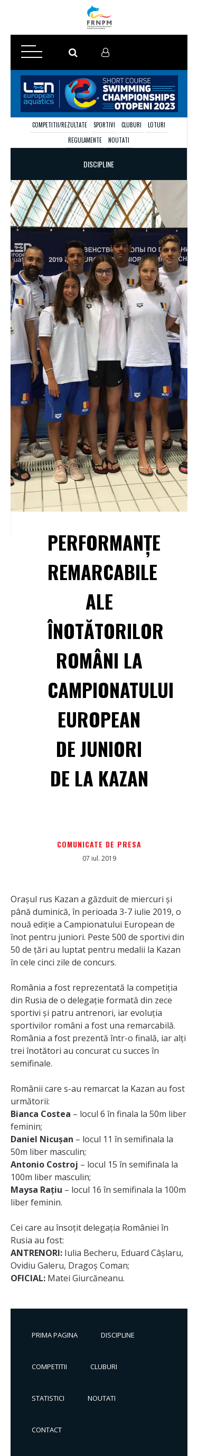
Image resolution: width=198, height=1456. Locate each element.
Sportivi (104, 125)
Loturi (156, 125)
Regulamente (85, 140)
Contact (47, 1429)
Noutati (118, 140)
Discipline (118, 1335)
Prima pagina (55, 1335)
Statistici (48, 1398)
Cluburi (131, 125)
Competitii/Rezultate (59, 125)
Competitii (49, 1366)
